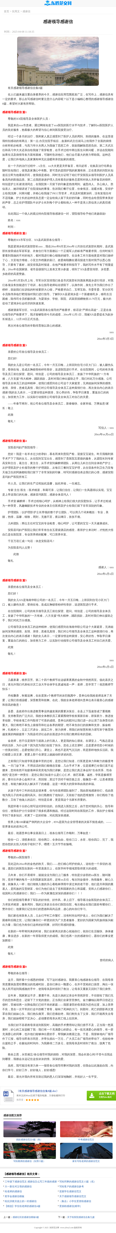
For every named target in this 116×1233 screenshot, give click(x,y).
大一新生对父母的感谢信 (18, 1186)
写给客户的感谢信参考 (71, 1186)
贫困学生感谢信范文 (70, 1191)
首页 (6, 11)
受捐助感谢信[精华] (70, 1206)
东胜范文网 (54, 1227)
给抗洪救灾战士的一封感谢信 (21, 1201)
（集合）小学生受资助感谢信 (75, 1201)
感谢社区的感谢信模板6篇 (26, 1217)
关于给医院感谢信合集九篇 (81, 1217)
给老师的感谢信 (13, 1191)
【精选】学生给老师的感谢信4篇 (22, 1206)
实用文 (16, 11)
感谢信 (26, 11)
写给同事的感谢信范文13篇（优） (77, 1181)
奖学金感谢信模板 (14, 1196)
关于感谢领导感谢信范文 (72, 1196)
